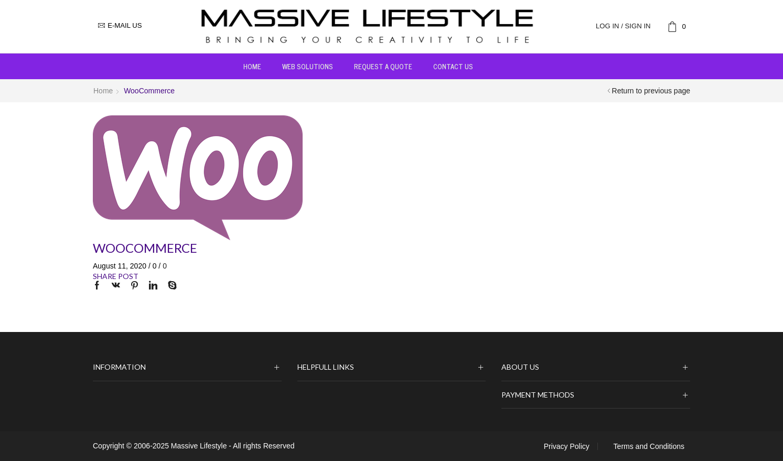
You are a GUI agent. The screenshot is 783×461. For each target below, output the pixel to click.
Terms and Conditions (649, 446)
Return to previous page (651, 91)
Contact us (453, 66)
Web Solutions (307, 66)
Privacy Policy (566, 446)
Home (252, 66)
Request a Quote (383, 66)
